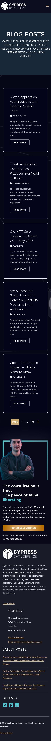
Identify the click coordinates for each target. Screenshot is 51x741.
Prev (15, 421)
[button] (47, 6)
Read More (19, 142)
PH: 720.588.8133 (16, 638)
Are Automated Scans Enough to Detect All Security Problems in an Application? (24, 300)
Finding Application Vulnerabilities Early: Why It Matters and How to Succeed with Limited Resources (24, 674)
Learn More (9, 603)
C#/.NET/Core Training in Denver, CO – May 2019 (24, 236)
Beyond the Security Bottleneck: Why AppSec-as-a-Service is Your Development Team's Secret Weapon (25, 660)
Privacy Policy (6, 733)
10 (32, 421)
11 (38, 421)
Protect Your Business (23, 527)
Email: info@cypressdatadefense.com (25, 642)
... (27, 421)
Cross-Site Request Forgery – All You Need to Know (24, 367)
